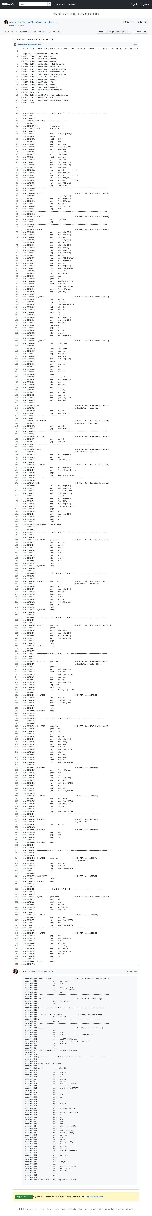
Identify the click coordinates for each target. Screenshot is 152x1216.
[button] (130, 32)
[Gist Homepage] (9, 4)
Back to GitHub (68, 4)
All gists (56, 4)
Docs (80, 1209)
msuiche (14, 22)
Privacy (48, 1209)
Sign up (145, 4)
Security (56, 1209)
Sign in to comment (95, 1196)
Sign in (134, 4)
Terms (41, 1209)
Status (63, 1209)
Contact (86, 1209)
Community (72, 1209)
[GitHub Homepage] (20, 1209)
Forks (54, 32)
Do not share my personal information (119, 1209)
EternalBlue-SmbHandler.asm (40, 22)
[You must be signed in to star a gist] (129, 22)
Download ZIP (141, 32)
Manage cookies (97, 1209)
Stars (40, 32)
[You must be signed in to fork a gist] (142, 22)
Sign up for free (24, 1196)
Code (9, 32)
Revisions (23, 32)
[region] (76, 506)
